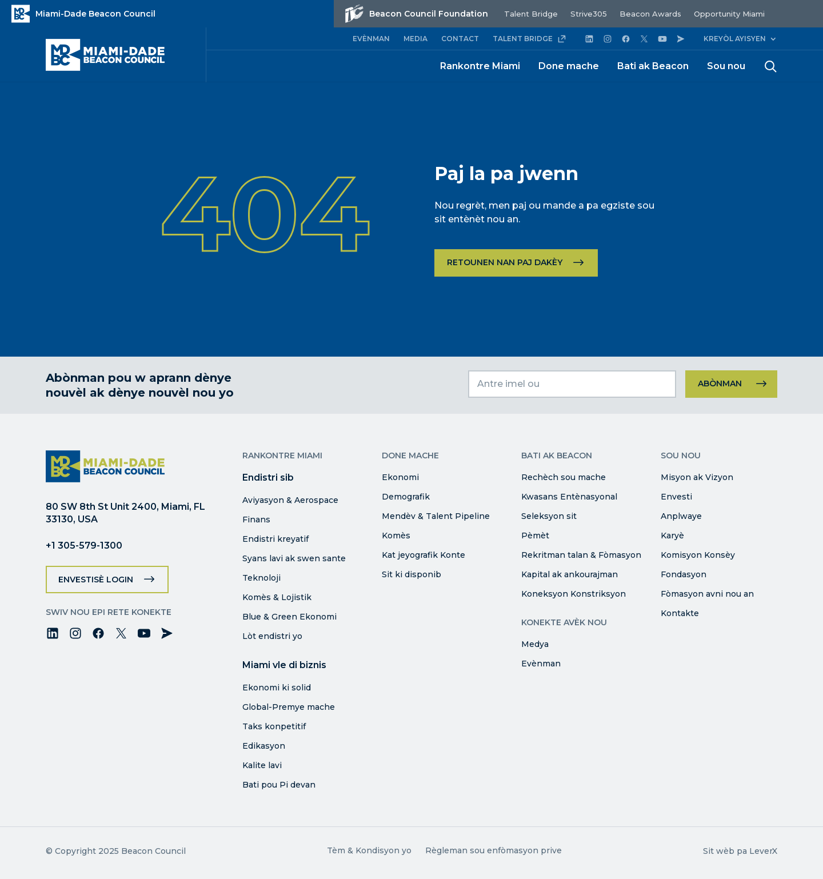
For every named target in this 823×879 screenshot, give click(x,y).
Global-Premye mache (288, 707)
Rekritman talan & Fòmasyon (581, 555)
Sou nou (726, 66)
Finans (256, 519)
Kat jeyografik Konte (423, 555)
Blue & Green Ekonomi (289, 617)
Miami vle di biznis (284, 665)
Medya (535, 644)
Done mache (568, 66)
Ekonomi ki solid (276, 687)
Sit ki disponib (411, 574)
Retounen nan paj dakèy (504, 262)
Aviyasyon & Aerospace (290, 500)
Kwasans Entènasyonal (569, 497)
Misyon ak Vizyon (697, 477)
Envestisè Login (95, 579)
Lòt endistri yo (272, 636)
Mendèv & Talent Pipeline (436, 516)
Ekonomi (400, 477)
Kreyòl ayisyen (735, 38)
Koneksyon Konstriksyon (573, 594)
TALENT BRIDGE (529, 38)
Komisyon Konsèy (698, 555)
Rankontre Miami (480, 66)
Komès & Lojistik (276, 597)
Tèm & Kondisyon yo (369, 850)
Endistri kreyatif (275, 539)
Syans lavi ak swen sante (294, 558)
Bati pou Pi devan (278, 785)
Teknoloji (261, 578)
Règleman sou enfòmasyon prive (493, 850)
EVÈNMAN (371, 38)
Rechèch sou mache (563, 477)
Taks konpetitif (274, 726)
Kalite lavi (262, 765)
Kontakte (680, 613)
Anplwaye (681, 516)
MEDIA (415, 38)
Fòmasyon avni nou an (707, 594)
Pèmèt (535, 535)
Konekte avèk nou (564, 622)
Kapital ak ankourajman (569, 574)
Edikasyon (263, 746)
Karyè (672, 535)
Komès (396, 535)
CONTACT (460, 38)
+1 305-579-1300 (84, 545)
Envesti (676, 497)
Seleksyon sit (549, 516)
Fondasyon (683, 574)
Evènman (541, 663)
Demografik (406, 497)
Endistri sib (268, 477)
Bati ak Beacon (653, 66)
